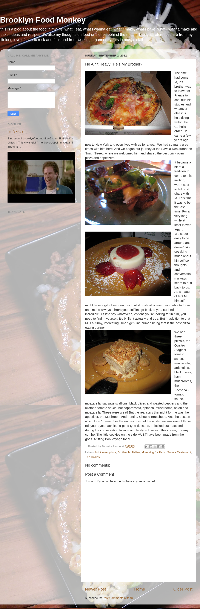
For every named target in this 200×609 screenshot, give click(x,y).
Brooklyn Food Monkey (43, 19)
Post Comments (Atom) (118, 598)
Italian (136, 452)
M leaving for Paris (154, 452)
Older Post (182, 589)
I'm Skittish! (17, 131)
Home (139, 589)
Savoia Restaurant (179, 452)
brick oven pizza (105, 452)
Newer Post (95, 589)
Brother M (124, 452)
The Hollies (92, 457)
